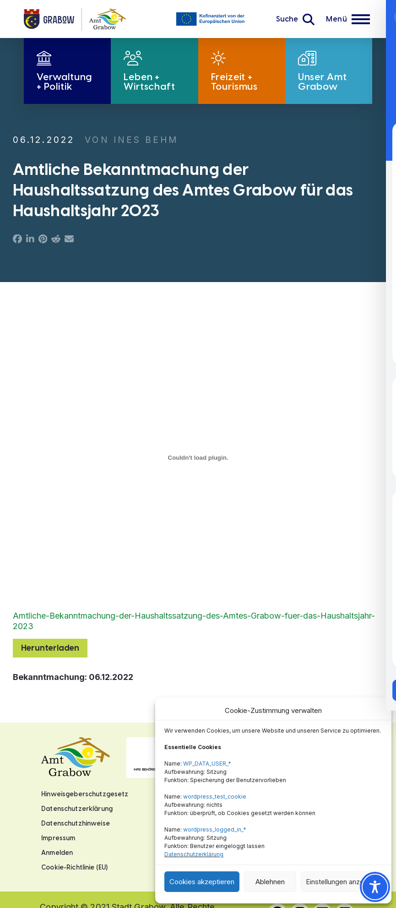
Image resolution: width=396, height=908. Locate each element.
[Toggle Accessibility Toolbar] (375, 887)
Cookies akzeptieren (201, 881)
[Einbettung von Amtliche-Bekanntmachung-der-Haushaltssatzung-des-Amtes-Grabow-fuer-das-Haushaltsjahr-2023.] (198, 458)
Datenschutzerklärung (193, 854)
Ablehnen (270, 881)
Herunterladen (50, 648)
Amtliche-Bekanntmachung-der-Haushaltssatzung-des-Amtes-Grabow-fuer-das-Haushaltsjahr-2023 (194, 621)
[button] (295, 19)
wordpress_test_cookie (214, 796)
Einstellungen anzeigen (341, 881)
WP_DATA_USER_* (207, 763)
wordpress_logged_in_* (214, 829)
